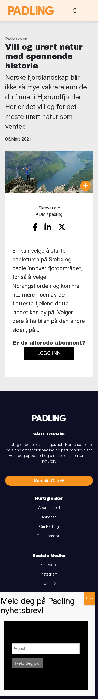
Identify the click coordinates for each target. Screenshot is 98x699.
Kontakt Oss (49, 480)
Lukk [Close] (89, 598)
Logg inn (49, 353)
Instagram (49, 574)
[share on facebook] (35, 227)
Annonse (49, 517)
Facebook (49, 564)
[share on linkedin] (47, 227)
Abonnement (49, 507)
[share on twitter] (62, 227)
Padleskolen (16, 38)
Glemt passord (49, 536)
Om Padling (49, 526)
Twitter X (49, 583)
